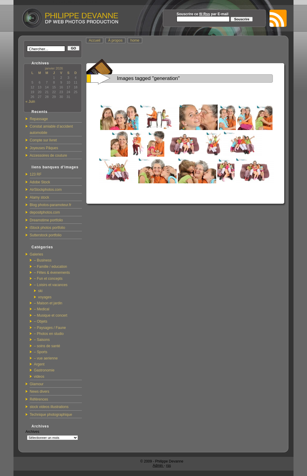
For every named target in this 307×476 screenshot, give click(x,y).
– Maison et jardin (48, 303)
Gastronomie (44, 370)
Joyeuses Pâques (44, 148)
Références (39, 399)
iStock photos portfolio (47, 228)
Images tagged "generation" (148, 78)
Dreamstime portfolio (46, 220)
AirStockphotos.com (46, 190)
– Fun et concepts (48, 278)
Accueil (94, 40)
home (134, 40)
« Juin (30, 101)
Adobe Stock (40, 182)
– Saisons (42, 340)
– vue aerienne (46, 358)
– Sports (40, 352)
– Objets (40, 321)
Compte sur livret (43, 140)
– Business (43, 260)
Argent (39, 364)
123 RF (35, 174)
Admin (158, 465)
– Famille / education (50, 267)
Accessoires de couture (48, 155)
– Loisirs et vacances (50, 285)
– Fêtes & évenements (52, 273)
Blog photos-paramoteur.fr (50, 205)
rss (168, 465)
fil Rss (204, 14)
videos (39, 376)
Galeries (36, 254)
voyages (45, 297)
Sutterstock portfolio (45, 235)
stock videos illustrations (49, 407)
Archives (32, 432)
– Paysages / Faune (50, 328)
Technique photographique (51, 414)
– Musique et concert (50, 315)
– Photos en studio (49, 334)
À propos (115, 40)
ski (40, 291)
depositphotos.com (45, 212)
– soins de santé (47, 346)
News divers (39, 391)
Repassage (39, 119)
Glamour (36, 384)
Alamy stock (39, 197)
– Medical (41, 309)
